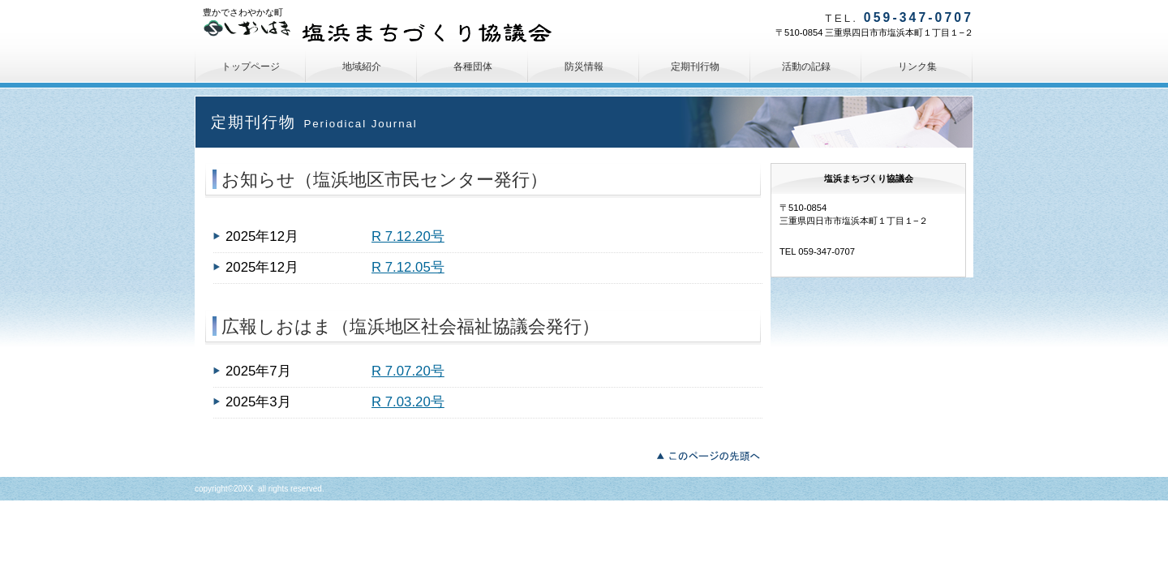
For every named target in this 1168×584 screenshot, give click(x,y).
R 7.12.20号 (407, 236)
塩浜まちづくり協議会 (385, 32)
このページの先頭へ (713, 454)
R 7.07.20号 (407, 371)
